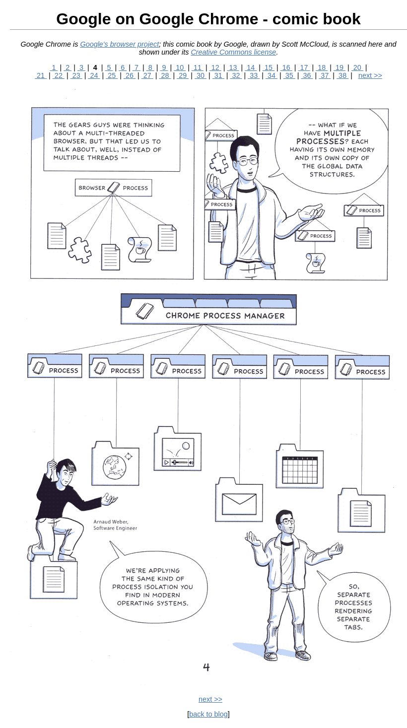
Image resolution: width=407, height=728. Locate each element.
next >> (370, 75)
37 (325, 75)
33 (254, 75)
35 (289, 75)
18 (322, 67)
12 (215, 67)
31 (218, 75)
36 (307, 75)
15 (268, 67)
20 (357, 67)
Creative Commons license (233, 52)
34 (271, 75)
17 (304, 67)
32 (236, 75)
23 (76, 75)
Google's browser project (119, 44)
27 (147, 75)
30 (200, 75)
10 (180, 67)
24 (94, 75)
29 (183, 75)
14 (251, 67)
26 (130, 75)
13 (233, 67)
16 (286, 67)
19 (339, 67)
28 (165, 75)
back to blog (208, 714)
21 (41, 75)
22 (59, 75)
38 (342, 75)
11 (198, 67)
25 (112, 75)
